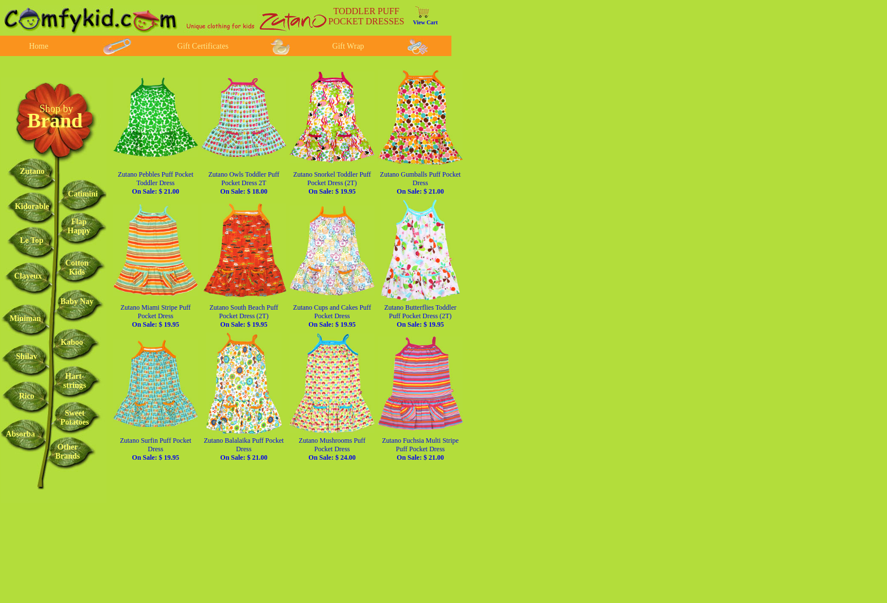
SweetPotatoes (75, 417)
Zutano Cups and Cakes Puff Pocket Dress (332, 315)
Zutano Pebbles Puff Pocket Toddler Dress (155, 182)
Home (38, 46)
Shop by (57, 108)
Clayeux (28, 276)
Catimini (83, 194)
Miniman (25, 318)
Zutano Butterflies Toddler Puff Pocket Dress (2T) (420, 315)
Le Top (32, 240)
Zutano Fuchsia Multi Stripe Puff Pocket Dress (420, 449)
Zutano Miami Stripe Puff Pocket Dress (155, 315)
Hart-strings (74, 381)
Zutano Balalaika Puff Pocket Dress (243, 449)
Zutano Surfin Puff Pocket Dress (155, 449)
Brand (55, 120)
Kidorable (32, 206)
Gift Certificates (203, 46)
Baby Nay (77, 301)
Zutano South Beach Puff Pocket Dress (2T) (243, 315)
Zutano (32, 171)
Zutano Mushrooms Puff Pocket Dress (332, 449)
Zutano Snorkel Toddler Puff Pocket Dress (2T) (332, 182)
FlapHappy (78, 226)
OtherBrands (67, 451)
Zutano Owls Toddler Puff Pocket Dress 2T (243, 182)
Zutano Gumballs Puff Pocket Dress (420, 182)
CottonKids (76, 267)
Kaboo (72, 342)
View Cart (425, 22)
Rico (26, 396)
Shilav (26, 356)
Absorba (20, 434)
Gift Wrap (348, 46)
